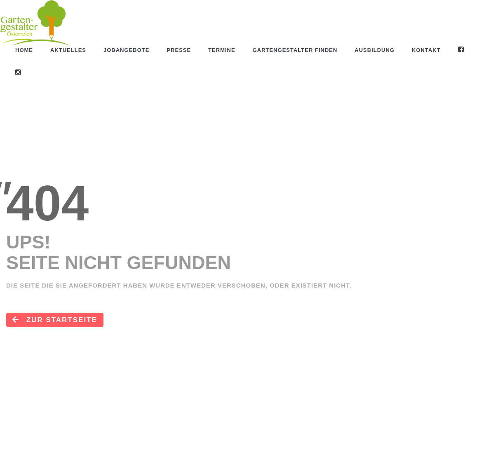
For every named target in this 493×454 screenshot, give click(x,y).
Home (24, 50)
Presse (179, 50)
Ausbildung (374, 50)
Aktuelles (68, 50)
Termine (221, 50)
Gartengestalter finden (295, 50)
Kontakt (426, 50)
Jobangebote (126, 50)
